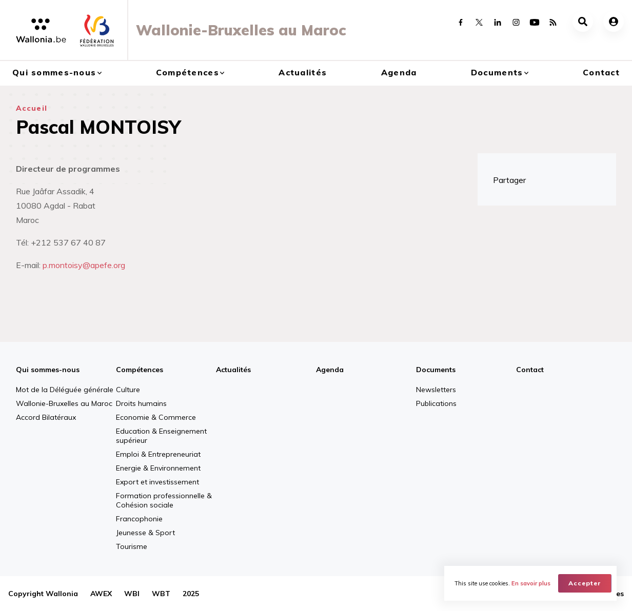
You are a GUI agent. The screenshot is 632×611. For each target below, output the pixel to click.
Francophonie (139, 518)
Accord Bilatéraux (46, 417)
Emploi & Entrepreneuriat (158, 454)
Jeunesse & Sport (145, 532)
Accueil (31, 108)
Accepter (584, 583)
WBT (161, 593)
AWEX (101, 593)
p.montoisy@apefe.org (84, 265)
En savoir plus (530, 583)
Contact (601, 72)
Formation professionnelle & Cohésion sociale (164, 500)
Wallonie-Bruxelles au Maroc (64, 403)
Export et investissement (157, 481)
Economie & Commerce (156, 417)
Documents (497, 72)
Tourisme (131, 546)
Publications (436, 403)
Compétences (187, 72)
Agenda (399, 72)
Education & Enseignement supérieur (161, 435)
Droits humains (141, 403)
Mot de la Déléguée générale (64, 389)
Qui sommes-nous (54, 72)
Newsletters (436, 389)
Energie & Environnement (158, 468)
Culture (128, 389)
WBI (132, 593)
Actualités (303, 72)
